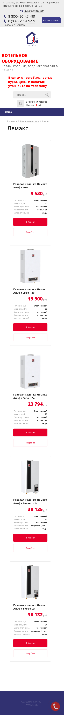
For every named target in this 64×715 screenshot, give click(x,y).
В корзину (30, 222)
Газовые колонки (29, 121)
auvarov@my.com (34, 10)
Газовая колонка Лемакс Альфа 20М (30, 185)
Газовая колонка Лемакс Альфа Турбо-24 (30, 606)
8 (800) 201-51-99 (21, 16)
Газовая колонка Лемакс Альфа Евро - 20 (30, 290)
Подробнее (30, 232)
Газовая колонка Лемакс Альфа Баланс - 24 (30, 501)
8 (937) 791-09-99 (21, 21)
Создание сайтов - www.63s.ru (32, 703)
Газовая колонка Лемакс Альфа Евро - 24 (30, 396)
